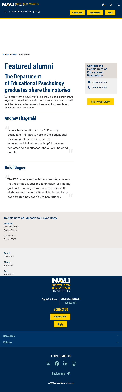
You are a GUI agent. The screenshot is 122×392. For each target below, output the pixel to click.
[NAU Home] (20, 4)
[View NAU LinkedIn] (65, 363)
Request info (95, 12)
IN (3, 54)
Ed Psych (14, 54)
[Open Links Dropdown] (104, 5)
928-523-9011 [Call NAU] (70, 302)
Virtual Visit (77, 12)
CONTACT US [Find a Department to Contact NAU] (61, 309)
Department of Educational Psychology (25, 11)
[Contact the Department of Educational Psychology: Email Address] (101, 82)
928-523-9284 (9, 274)
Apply (110, 12)
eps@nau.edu (9, 256)
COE (5, 11)
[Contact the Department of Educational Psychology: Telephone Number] (101, 87)
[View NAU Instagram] (74, 363)
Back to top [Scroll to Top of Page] (58, 373)
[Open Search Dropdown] (110, 5)
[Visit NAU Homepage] (61, 285)
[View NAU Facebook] (56, 363)
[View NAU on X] (48, 363)
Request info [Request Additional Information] (60, 316)
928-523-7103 (8, 265)
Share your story (100, 101)
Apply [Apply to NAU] (60, 324)
